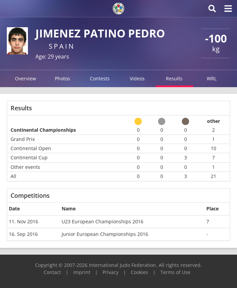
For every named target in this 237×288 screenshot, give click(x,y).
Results (174, 78)
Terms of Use (175, 272)
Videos (137, 78)
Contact (52, 272)
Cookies (139, 272)
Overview (25, 78)
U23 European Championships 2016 (102, 221)
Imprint (81, 272)
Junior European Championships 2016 (105, 234)
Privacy (110, 272)
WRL (212, 78)
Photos (62, 78)
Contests (100, 78)
